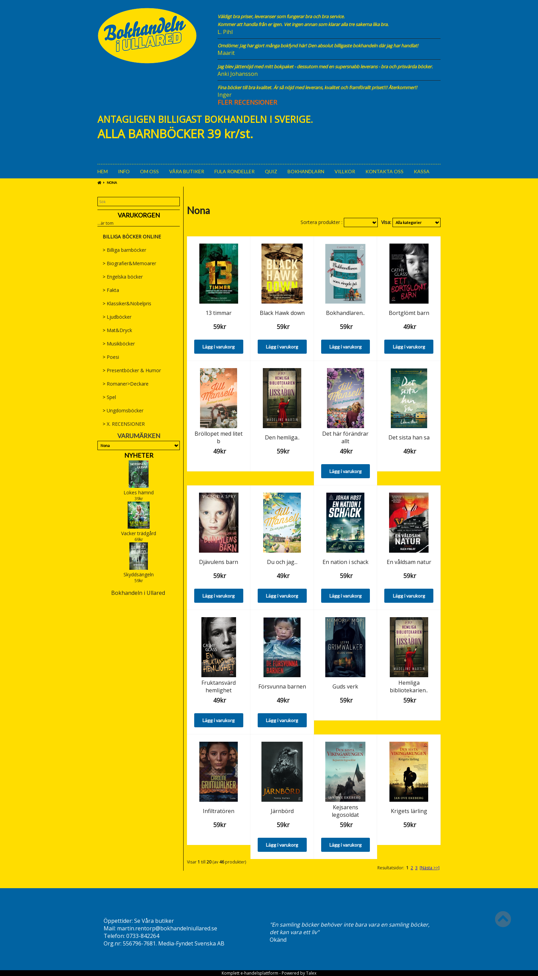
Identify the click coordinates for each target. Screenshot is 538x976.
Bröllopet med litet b (219, 437)
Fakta (111, 290)
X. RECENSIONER (124, 424)
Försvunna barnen (282, 686)
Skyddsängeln (139, 574)
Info (124, 171)
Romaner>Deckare (126, 383)
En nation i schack (346, 562)
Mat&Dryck (117, 330)
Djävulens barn (218, 562)
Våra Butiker (186, 171)
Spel (109, 397)
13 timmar (219, 313)
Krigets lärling (409, 811)
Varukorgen (139, 215)
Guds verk (345, 686)
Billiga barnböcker (124, 250)
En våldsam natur (409, 562)
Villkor (345, 171)
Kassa (422, 171)
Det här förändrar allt (345, 437)
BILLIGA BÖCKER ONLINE (132, 236)
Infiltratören (218, 811)
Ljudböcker (117, 317)
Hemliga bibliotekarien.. (409, 686)
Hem (102, 171)
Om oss (149, 171)
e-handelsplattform (259, 973)
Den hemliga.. (282, 437)
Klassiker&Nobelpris (127, 303)
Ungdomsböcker (123, 410)
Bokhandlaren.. (345, 313)
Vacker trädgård (138, 533)
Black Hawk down (282, 313)
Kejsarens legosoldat (345, 811)
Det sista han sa (409, 437)
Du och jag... (282, 562)
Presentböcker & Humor (132, 370)
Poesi (111, 357)
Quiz (271, 171)
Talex (311, 973)
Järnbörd (282, 811)
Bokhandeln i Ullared (138, 593)
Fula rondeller (234, 171)
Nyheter (138, 455)
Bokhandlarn (306, 171)
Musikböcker (119, 343)
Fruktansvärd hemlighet (218, 686)
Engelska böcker (123, 276)
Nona (112, 182)
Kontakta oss (384, 171)
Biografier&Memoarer (129, 263)
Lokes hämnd (139, 492)
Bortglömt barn (409, 313)
